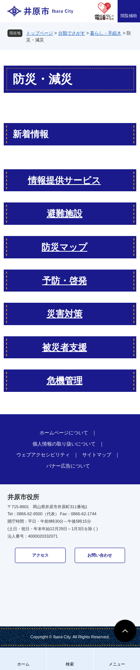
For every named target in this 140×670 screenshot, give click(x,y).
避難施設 (65, 213)
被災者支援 (64, 347)
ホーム (23, 664)
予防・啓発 (64, 281)
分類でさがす (71, 33)
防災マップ (64, 247)
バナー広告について (68, 466)
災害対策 (65, 314)
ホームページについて (64, 432)
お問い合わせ (99, 555)
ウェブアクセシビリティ (43, 454)
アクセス (40, 555)
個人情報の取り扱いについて (64, 444)
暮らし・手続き (105, 33)
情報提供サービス (64, 180)
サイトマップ (96, 454)
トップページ (39, 33)
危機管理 (65, 380)
